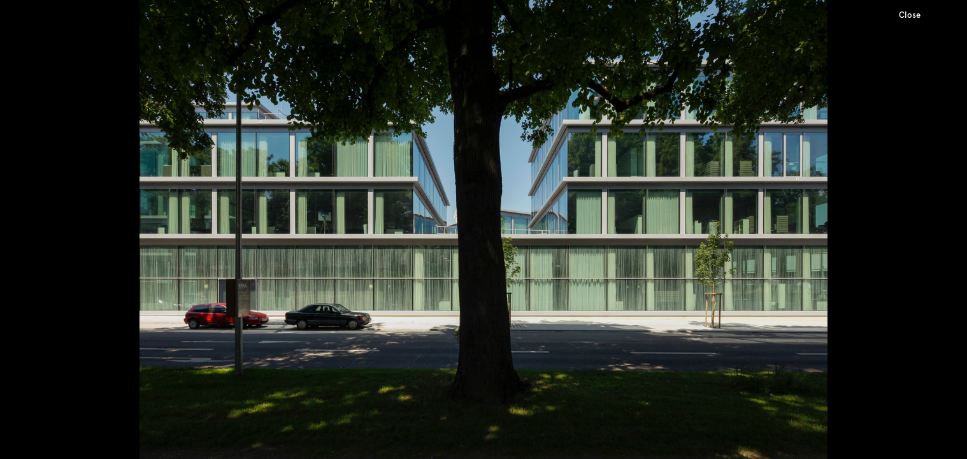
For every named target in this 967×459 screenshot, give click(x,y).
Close (909, 15)
